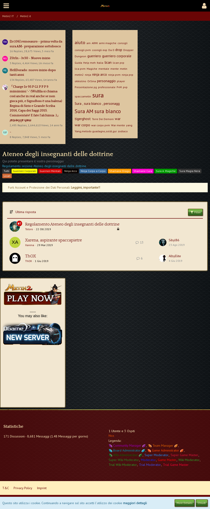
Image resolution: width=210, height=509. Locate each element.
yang (129, 125)
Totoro (29, 229)
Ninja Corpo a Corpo (93, 171)
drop (118, 49)
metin (123, 68)
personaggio (106, 80)
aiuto (80, 42)
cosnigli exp (99, 50)
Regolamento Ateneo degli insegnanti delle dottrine (72, 224)
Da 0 (111, 50)
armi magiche (107, 43)
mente (114, 68)
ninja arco (99, 74)
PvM (119, 87)
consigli (122, 43)
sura (98, 95)
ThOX (30, 256)
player (121, 81)
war (118, 118)
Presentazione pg (86, 87)
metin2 (79, 74)
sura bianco (108, 111)
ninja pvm (114, 74)
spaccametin (83, 96)
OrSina (91, 81)
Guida (78, 62)
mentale (103, 68)
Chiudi (202, 503)
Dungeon (80, 56)
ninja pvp (127, 74)
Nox (111, 436)
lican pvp (118, 62)
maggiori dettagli (135, 503)
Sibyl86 (174, 240)
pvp (125, 87)
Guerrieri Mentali (50, 171)
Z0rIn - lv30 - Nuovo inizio (30, 58)
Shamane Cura (142, 171)
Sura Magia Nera (189, 171)
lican (108, 62)
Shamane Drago (119, 171)
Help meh (89, 62)
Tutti (6, 171)
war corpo (82, 125)
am (88, 43)
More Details (184, 503)
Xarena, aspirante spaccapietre (53, 240)
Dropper (128, 50)
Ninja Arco (70, 171)
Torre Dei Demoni (103, 119)
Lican (7, 176)
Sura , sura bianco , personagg (97, 103)
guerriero (94, 56)
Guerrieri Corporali (24, 171)
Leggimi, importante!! (85, 187)
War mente (118, 125)
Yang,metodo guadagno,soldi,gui (96, 131)
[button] (6, 5)
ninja (88, 74)
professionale (106, 87)
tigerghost (83, 118)
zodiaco (123, 131)
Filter (195, 212)
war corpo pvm (100, 125)
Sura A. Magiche (166, 171)
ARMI (95, 43)
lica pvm (80, 68)
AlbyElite (175, 256)
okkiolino (80, 81)
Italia (100, 62)
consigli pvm (83, 50)
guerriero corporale (116, 56)
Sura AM (84, 111)
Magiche (92, 68)
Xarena (29, 245)
